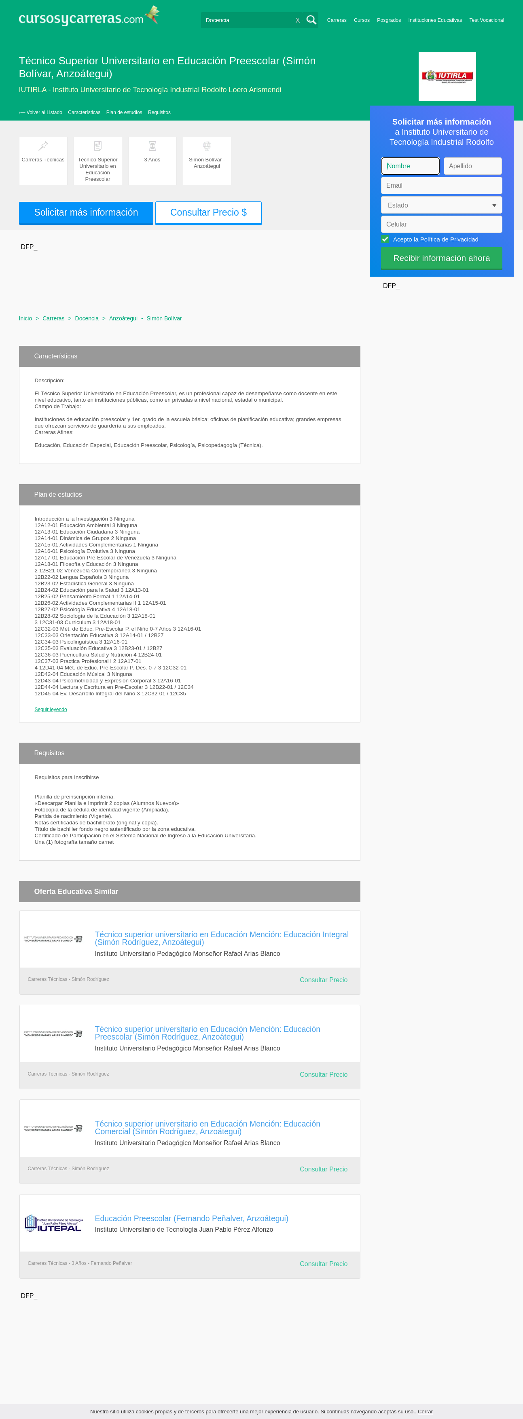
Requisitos (159, 112)
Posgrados (389, 20)
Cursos (362, 20)
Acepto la (434, 239)
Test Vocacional (486, 20)
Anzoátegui (123, 318)
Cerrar (425, 1411)
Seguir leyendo (51, 709)
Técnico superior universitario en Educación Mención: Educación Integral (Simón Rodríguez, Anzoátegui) (222, 938)
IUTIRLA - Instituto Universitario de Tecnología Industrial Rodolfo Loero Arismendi (150, 90)
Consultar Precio (323, 979)
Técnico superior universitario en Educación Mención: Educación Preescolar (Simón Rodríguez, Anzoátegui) (208, 1033)
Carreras (337, 20)
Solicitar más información (86, 212)
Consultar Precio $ (208, 212)
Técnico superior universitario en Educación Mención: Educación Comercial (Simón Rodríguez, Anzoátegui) (208, 1127)
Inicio (25, 318)
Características (84, 112)
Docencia (87, 318)
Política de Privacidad (449, 239)
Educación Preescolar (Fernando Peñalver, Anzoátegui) (192, 1218)
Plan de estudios (124, 112)
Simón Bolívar (164, 318)
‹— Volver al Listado (40, 112)
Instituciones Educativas (435, 20)
